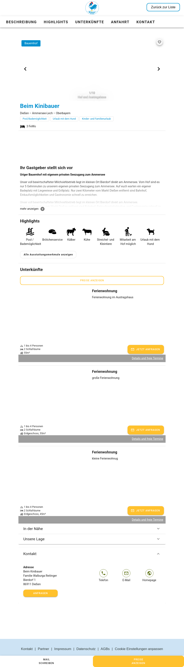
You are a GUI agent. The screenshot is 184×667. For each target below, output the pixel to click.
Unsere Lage (92, 529)
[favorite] (159, 42)
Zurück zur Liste (163, 7)
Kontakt (92, 544)
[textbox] (92, 190)
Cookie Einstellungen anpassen (139, 639)
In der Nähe (92, 519)
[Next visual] (158, 69)
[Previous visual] (25, 69)
